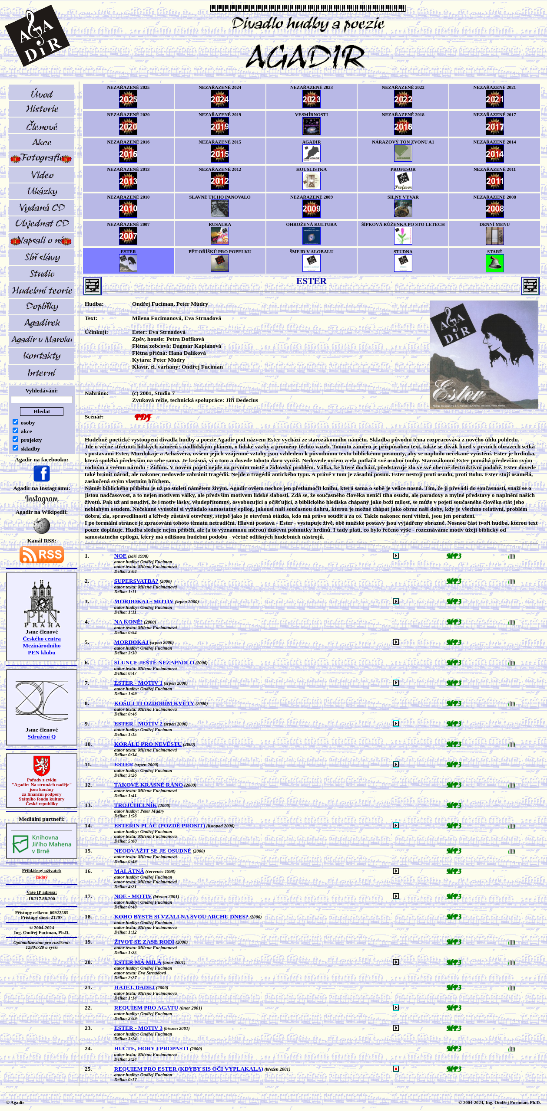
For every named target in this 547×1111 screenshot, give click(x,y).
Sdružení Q (42, 736)
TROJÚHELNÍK (135, 805)
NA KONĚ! (128, 621)
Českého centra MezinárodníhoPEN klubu (42, 645)
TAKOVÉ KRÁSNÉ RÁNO (148, 784)
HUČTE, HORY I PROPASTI (151, 1048)
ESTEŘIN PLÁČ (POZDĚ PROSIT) (159, 825)
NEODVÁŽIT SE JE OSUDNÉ (153, 850)
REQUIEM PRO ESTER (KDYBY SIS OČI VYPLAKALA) (188, 1068)
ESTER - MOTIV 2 (138, 723)
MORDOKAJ (131, 642)
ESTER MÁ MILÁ (138, 962)
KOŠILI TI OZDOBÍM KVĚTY (154, 703)
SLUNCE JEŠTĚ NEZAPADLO (154, 662)
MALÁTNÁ (129, 871)
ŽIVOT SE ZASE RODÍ (144, 941)
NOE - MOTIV (133, 896)
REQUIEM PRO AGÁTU (146, 1007)
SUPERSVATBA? (136, 581)
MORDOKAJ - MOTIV (144, 601)
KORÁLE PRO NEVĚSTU (148, 744)
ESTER (123, 764)
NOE (120, 555)
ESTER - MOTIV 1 (138, 683)
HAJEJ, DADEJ (134, 987)
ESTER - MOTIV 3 (138, 1028)
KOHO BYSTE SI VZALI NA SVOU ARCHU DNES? (181, 916)
